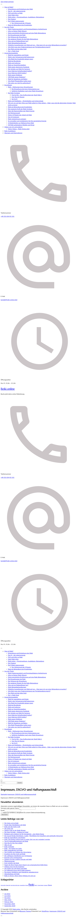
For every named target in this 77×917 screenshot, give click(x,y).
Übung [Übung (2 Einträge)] (50, 885)
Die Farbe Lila (8, 828)
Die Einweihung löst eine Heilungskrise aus (25, 89)
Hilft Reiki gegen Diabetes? (16, 77)
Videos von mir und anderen (13, 127)
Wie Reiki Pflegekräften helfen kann (19, 81)
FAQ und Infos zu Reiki (15, 13)
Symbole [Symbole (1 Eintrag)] (45, 885)
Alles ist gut (8, 845)
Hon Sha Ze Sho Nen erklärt (13, 843)
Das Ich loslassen (13, 117)
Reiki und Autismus (14, 63)
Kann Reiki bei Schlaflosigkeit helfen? (20, 71)
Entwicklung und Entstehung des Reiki (20, 9)
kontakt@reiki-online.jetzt (9, 300)
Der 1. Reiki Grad (13, 51)
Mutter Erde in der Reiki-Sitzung (14, 830)
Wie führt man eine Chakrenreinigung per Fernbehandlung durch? (29, 47)
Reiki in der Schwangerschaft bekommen (21, 57)
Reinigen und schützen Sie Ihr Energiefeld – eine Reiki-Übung (24, 834)
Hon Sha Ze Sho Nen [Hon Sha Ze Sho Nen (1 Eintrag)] (15, 885)
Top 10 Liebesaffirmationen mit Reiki (16, 841)
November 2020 (9, 904)
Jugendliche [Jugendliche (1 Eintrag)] (22, 885)
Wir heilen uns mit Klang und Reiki (15, 868)
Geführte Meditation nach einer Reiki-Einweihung (27, 91)
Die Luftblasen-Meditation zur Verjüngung (18, 856)
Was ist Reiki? (8, 7)
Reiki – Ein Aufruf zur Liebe (13, 848)
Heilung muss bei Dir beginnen (14, 867)
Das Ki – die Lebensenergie (16, 11)
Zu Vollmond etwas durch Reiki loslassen (17, 870)
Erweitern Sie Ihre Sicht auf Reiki (14, 854)
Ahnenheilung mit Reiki (11, 874)
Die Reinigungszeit (14, 113)
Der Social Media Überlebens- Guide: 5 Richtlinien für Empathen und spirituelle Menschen (33, 836)
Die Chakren (12, 19)
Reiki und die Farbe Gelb (12, 827)
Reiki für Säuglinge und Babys (17, 79)
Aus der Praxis (9, 27)
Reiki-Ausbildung (10, 131)
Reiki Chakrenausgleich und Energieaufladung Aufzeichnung (27, 29)
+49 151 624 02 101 (7, 216)
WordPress (45, 911)
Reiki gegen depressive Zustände (18, 67)
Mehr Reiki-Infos (13, 15)
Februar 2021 (8, 902)
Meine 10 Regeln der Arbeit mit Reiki (20, 115)
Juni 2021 (7, 896)
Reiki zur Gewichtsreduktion (17, 65)
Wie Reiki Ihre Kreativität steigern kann (20, 59)
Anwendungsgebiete (11, 53)
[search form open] (1, 781)
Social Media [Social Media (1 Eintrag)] (40, 885)
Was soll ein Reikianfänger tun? (18, 41)
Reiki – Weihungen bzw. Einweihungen (20, 87)
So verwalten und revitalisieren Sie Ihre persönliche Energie (27, 121)
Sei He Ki (14, 99)
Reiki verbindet (9, 847)
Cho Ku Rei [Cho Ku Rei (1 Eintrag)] (3, 885)
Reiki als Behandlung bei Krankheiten (20, 25)
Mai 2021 (7, 898)
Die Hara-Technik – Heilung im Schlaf (16, 832)
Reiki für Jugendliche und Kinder (18, 55)
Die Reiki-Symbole (14, 93)
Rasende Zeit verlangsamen (13, 857)
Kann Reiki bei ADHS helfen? (17, 73)
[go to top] (1, 915)
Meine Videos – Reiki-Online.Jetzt (18, 129)
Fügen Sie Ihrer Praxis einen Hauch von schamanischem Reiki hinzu (25, 865)
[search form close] (1, 785)
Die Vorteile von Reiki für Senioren (19, 69)
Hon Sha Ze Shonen (18, 97)
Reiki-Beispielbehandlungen (17, 43)
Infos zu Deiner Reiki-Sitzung (17, 31)
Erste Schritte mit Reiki (11, 863)
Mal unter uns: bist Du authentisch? (19, 83)
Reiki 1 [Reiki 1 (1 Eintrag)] (36, 885)
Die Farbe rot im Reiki (11, 823)
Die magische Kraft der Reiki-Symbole (20, 109)
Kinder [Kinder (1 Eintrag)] (26, 885)
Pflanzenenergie (9, 861)
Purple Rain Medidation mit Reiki (15, 825)
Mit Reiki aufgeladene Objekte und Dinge (21, 125)
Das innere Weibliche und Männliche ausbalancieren (21, 872)
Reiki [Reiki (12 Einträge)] (31, 884)
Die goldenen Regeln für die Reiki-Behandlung (23, 39)
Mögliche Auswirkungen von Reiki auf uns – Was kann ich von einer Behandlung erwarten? (37, 45)
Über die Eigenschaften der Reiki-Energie (21, 111)
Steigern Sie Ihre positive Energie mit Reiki (18, 859)
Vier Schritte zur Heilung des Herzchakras (17, 852)
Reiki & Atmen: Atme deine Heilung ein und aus (19, 876)
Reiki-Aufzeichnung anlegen (17, 119)
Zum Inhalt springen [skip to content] (7, 2)
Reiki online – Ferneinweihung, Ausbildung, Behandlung (26, 17)
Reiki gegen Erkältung (15, 75)
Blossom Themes (25, 911)
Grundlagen (8, 85)
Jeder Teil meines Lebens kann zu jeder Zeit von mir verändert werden (27, 839)
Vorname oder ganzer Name (10, 808)
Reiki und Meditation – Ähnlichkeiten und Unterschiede (25, 101)
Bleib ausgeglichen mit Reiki (13, 850)
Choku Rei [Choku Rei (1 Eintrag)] (8, 885)
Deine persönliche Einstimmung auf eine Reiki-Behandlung (27, 33)
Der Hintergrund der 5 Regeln (21, 23)
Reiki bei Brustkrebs (14, 61)
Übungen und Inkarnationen (13, 133)
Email (2, 810)
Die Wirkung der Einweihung (17, 37)
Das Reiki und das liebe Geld (17, 49)
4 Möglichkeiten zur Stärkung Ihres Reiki (21, 123)
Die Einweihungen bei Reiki (16, 35)
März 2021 (7, 900)
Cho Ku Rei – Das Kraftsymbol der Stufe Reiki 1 (27, 95)
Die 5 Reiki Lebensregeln (16, 21)
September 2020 (9, 906)
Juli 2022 (7, 894)
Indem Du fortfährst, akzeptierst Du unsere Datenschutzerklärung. (23, 813)
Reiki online (8, 388)
